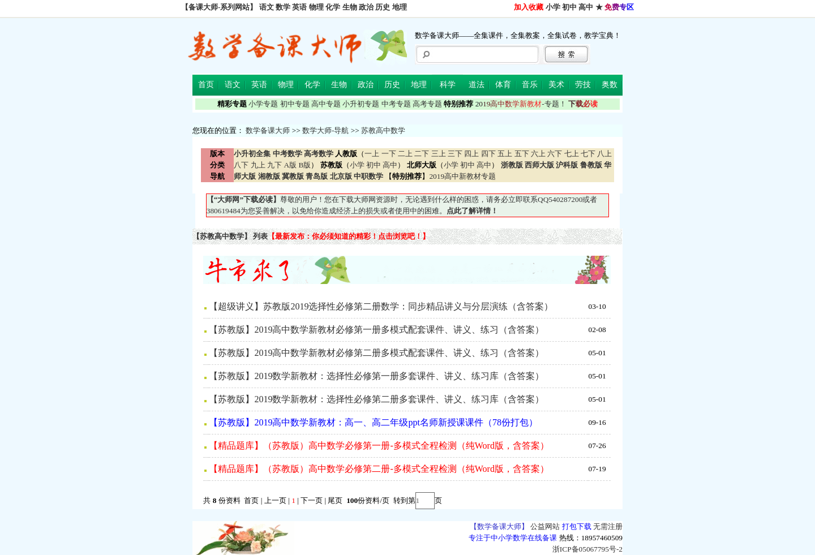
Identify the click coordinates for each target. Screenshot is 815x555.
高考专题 (427, 104)
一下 (388, 153)
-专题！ (521, 104)
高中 (585, 7)
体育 (503, 84)
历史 (382, 7)
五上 (504, 153)
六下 (554, 153)
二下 (421, 153)
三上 (438, 153)
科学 (448, 84)
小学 (553, 7)
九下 (274, 165)
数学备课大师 (268, 130)
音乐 (530, 84)
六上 (538, 153)
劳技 (583, 84)
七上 (571, 153)
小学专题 (263, 104)
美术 (556, 84)
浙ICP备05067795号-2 (587, 549)
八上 (604, 153)
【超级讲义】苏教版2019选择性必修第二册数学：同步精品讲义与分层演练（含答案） (381, 306)
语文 (266, 7)
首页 (206, 84)
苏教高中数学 (383, 130)
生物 (349, 7)
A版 (290, 165)
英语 (299, 7)
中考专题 (396, 104)
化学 (332, 7)
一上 (371, 153)
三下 (455, 153)
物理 (316, 7)
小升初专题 (360, 104)
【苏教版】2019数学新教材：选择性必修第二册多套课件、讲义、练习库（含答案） (376, 399)
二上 (405, 153)
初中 (569, 7)
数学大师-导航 (325, 130)
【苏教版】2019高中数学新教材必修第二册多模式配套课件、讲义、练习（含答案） (376, 353)
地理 (399, 7)
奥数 (609, 84)
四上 (471, 153)
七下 (588, 153)
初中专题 (295, 104)
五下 (521, 153)
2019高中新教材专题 (462, 176)
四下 (488, 153)
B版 (304, 165)
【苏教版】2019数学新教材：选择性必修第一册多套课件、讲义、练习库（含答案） (376, 376)
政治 (366, 7)
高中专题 (326, 104)
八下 (241, 165)
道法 (476, 84)
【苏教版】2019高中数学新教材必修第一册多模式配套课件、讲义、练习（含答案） (376, 329)
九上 (258, 165)
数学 (283, 7)
